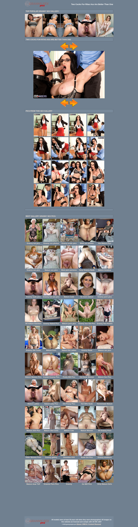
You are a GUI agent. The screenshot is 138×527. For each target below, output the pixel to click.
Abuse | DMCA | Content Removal (89, 524)
